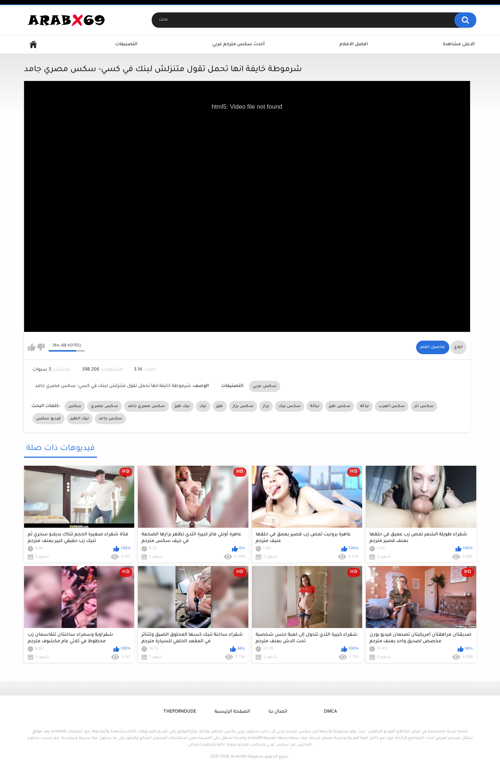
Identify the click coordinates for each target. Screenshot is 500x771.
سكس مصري (104, 406)
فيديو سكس (48, 419)
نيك (203, 406)
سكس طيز (339, 406)
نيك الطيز (79, 419)
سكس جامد (110, 419)
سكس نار (424, 406)
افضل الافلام (354, 44)
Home (33, 44)
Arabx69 (238, 757)
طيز (219, 406)
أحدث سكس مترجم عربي (238, 44)
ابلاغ (458, 347)
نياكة (314, 406)
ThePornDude (179, 711)
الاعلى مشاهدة (459, 44)
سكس (75, 406)
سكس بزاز (243, 406)
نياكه (364, 406)
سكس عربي (264, 386)
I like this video (31, 347)
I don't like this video (41, 347)
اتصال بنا (277, 711)
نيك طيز (182, 406)
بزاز (266, 406)
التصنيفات (126, 44)
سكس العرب (392, 406)
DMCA (330, 711)
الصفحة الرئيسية (232, 711)
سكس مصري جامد (146, 406)
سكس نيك (290, 406)
